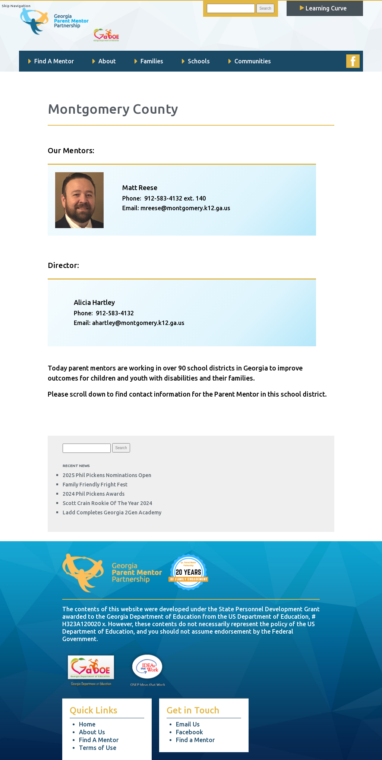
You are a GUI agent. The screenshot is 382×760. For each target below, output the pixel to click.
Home (87, 724)
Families (149, 61)
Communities (249, 61)
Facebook (189, 732)
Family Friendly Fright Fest (95, 485)
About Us (92, 732)
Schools (196, 61)
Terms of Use (97, 747)
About (104, 61)
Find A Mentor (51, 61)
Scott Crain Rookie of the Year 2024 (107, 503)
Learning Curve (323, 8)
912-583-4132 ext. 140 (175, 198)
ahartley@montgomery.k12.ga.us (138, 322)
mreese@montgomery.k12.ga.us (185, 208)
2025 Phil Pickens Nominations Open (107, 475)
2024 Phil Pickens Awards (93, 494)
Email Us (188, 724)
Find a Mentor (195, 740)
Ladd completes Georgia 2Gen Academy (112, 512)
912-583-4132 (115, 313)
